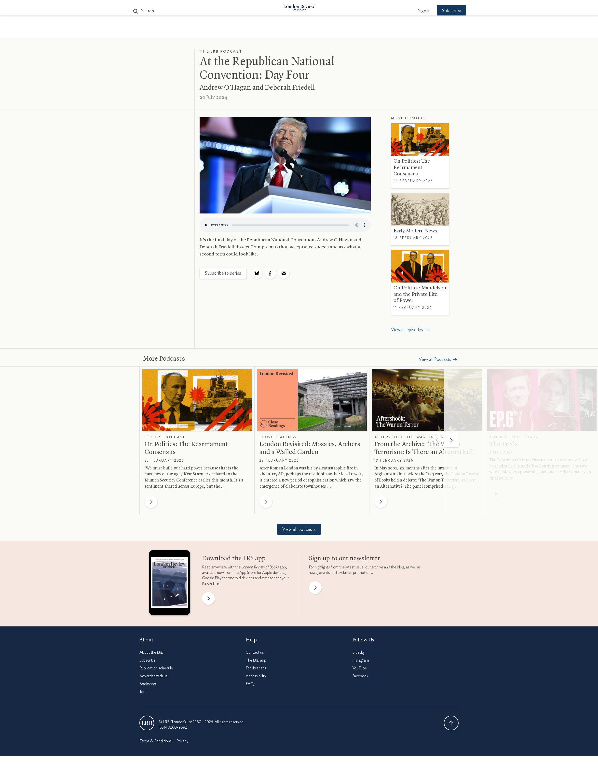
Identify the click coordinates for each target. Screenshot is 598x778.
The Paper (210, 32)
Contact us (255, 652)
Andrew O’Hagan (225, 87)
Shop (356, 32)
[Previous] (437, 440)
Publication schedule (156, 668)
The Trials (503, 444)
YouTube (359, 668)
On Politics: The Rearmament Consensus (412, 167)
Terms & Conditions (155, 741)
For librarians (256, 668)
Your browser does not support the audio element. (285, 225)
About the (151, 652)
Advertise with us (153, 676)
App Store (247, 573)
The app (256, 660)
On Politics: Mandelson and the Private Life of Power (420, 294)
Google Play (211, 578)
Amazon (268, 578)
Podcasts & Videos (297, 32)
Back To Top (451, 723)
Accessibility (256, 676)
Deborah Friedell (290, 87)
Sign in (416, 11)
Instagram (360, 660)
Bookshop (147, 684)
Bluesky (358, 652)
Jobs (143, 692)
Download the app (234, 558)
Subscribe (443, 11)
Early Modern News (415, 231)
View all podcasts (299, 529)
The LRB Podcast (221, 51)
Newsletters (384, 32)
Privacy (182, 741)
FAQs (250, 684)
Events (335, 32)
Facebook (360, 676)
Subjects (239, 32)
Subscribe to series (223, 273)
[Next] (451, 440)
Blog (262, 32)
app (263, 567)
